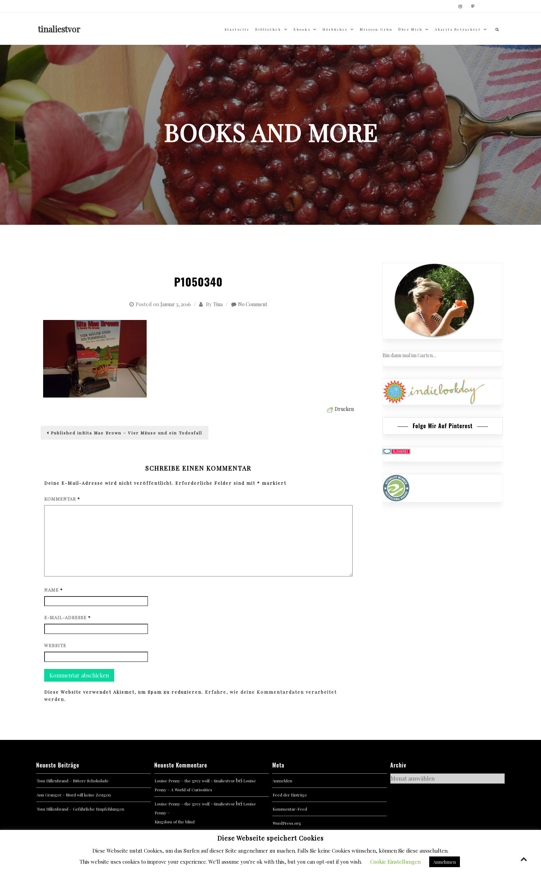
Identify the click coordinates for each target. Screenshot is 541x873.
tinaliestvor (59, 28)
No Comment (252, 304)
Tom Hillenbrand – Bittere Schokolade (73, 780)
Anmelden (282, 780)
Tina (218, 304)
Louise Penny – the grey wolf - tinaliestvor (195, 780)
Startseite (237, 29)
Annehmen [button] (444, 862)
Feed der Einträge (290, 794)
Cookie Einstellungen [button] (395, 861)
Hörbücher (335, 29)
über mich (410, 29)
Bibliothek (268, 29)
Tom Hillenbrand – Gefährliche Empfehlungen (80, 809)
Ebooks (302, 29)
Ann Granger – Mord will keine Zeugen (74, 794)
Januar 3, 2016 (175, 304)
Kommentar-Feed (290, 809)
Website (55, 645)
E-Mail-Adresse (67, 617)
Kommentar (62, 499)
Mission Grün (376, 29)
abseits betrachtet (458, 29)
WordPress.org (287, 823)
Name (53, 590)
